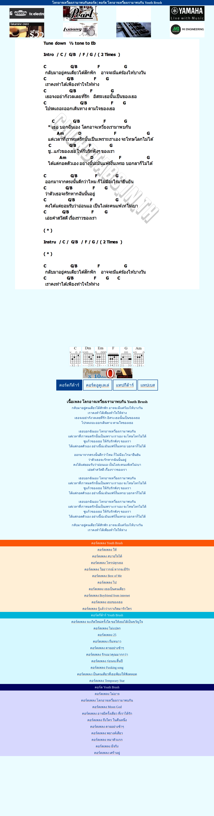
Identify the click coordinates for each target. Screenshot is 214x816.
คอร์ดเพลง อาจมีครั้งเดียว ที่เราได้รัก (107, 713)
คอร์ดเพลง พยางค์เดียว (107, 733)
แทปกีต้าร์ (125, 385)
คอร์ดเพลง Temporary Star (107, 680)
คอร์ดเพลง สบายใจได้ (107, 556)
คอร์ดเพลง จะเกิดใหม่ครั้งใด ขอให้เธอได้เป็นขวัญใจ (107, 621)
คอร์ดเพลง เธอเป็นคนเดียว (107, 589)
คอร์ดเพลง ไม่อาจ (107, 693)
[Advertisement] (108, 784)
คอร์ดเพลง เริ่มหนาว (107, 641)
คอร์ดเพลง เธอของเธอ (107, 602)
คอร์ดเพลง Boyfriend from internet (107, 595)
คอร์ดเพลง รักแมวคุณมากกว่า (107, 654)
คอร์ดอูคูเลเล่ (97, 385)
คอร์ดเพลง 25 (107, 635)
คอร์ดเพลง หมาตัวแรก (107, 739)
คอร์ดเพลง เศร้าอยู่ (107, 752)
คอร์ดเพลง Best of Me (107, 576)
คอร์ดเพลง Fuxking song (107, 667)
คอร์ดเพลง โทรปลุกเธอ (107, 562)
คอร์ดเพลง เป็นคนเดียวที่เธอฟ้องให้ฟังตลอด (107, 674)
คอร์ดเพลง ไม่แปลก (107, 628)
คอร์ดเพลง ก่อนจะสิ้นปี (107, 661)
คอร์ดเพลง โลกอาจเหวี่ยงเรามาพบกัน (107, 700)
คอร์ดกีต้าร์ (69, 385)
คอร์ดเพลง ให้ (107, 549)
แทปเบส (147, 385)
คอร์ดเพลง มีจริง (107, 746)
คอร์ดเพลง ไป (107, 582)
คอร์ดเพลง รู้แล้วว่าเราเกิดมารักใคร (107, 608)
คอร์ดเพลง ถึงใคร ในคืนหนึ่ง (107, 720)
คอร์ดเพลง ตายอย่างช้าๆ (107, 648)
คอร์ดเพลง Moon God (107, 707)
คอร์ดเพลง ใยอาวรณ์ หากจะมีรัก (107, 569)
